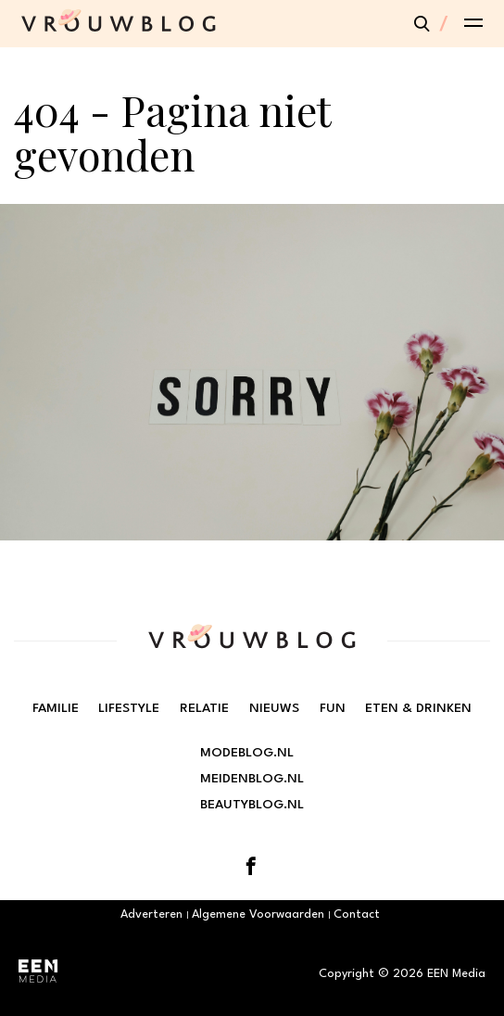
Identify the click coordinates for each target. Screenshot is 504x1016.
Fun (333, 708)
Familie (55, 708)
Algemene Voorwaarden (258, 914)
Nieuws (274, 708)
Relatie (204, 708)
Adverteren (151, 914)
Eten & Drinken (418, 708)
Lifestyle (128, 708)
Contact (357, 914)
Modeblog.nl (247, 752)
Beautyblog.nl (252, 804)
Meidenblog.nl (252, 778)
